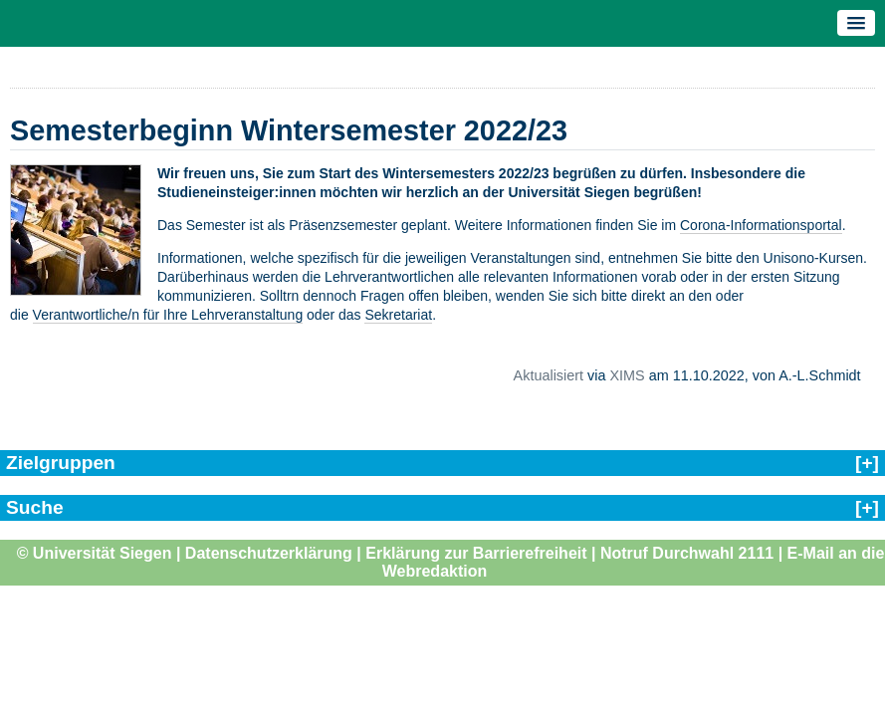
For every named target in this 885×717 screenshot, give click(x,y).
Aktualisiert (548, 375)
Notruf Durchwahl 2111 (687, 553)
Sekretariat (398, 315)
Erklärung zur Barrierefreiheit (475, 553)
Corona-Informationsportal (761, 225)
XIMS (626, 375)
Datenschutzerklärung (268, 553)
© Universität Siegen (94, 553)
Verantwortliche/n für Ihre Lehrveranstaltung (168, 315)
